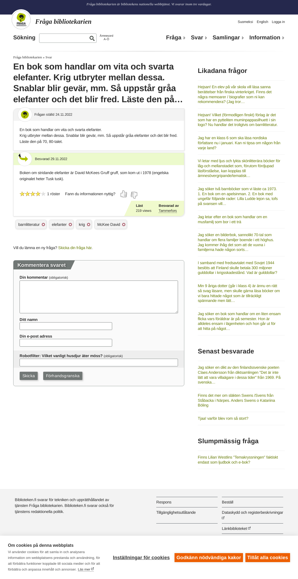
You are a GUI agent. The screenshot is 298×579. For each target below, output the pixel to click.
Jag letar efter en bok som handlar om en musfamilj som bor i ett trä (232, 219)
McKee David (108, 224)
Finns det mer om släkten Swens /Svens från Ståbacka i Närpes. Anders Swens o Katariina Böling (236, 400)
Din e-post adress (36, 336)
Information (264, 37)
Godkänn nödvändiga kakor (208, 554)
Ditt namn (29, 319)
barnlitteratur (29, 224)
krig (82, 224)
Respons (163, 502)
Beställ (227, 502)
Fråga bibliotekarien (27, 57)
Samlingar (226, 37)
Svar (197, 37)
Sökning (24, 37)
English (262, 22)
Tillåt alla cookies (267, 554)
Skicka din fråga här (74, 247)
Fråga (173, 37)
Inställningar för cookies (140, 554)
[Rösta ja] (124, 193)
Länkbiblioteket (234, 528)
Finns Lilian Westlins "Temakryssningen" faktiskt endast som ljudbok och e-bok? (238, 459)
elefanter (59, 224)
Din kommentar (34, 277)
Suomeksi (245, 22)
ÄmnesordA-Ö (106, 37)
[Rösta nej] (133, 195)
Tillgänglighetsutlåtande (176, 512)
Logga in (278, 22)
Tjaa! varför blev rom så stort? (223, 418)
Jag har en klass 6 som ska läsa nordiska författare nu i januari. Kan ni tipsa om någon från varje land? (239, 143)
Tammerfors (168, 211)
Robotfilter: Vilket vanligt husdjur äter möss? (61, 355)
